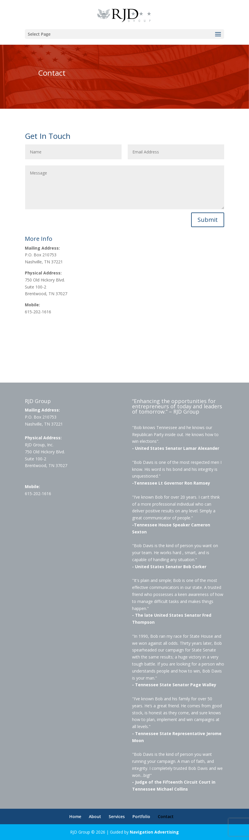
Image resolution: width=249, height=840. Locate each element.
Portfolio (141, 816)
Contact (166, 816)
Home (75, 816)
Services (117, 816)
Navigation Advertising (154, 832)
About (95, 816)
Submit (208, 220)
